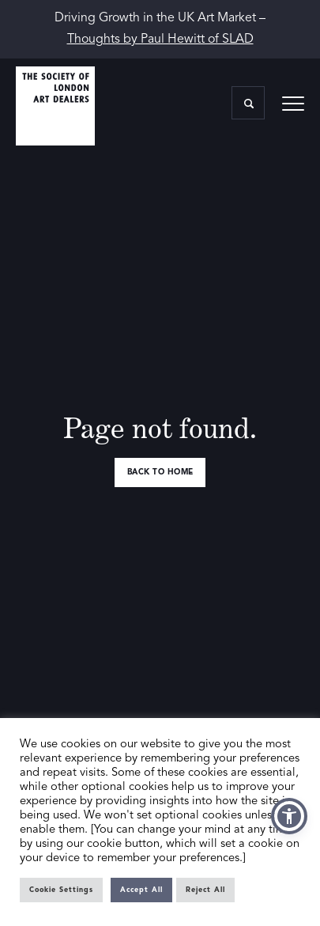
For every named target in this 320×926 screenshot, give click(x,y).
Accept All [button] (141, 890)
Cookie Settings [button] (61, 890)
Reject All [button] (205, 890)
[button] (289, 816)
